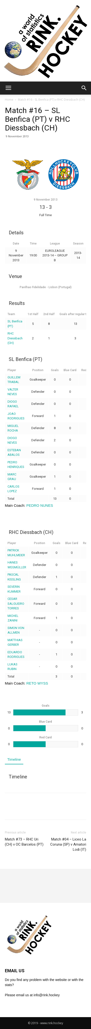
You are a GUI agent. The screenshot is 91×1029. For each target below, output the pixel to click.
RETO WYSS (37, 683)
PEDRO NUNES (39, 505)
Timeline (14, 759)
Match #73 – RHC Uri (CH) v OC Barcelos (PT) (24, 842)
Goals (55, 370)
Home (9, 100)
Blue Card (70, 370)
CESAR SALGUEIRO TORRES (16, 603)
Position (37, 370)
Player (12, 370)
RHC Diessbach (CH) (15, 338)
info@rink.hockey (46, 995)
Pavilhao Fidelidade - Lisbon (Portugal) (46, 287)
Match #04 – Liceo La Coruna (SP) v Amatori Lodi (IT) (68, 844)
